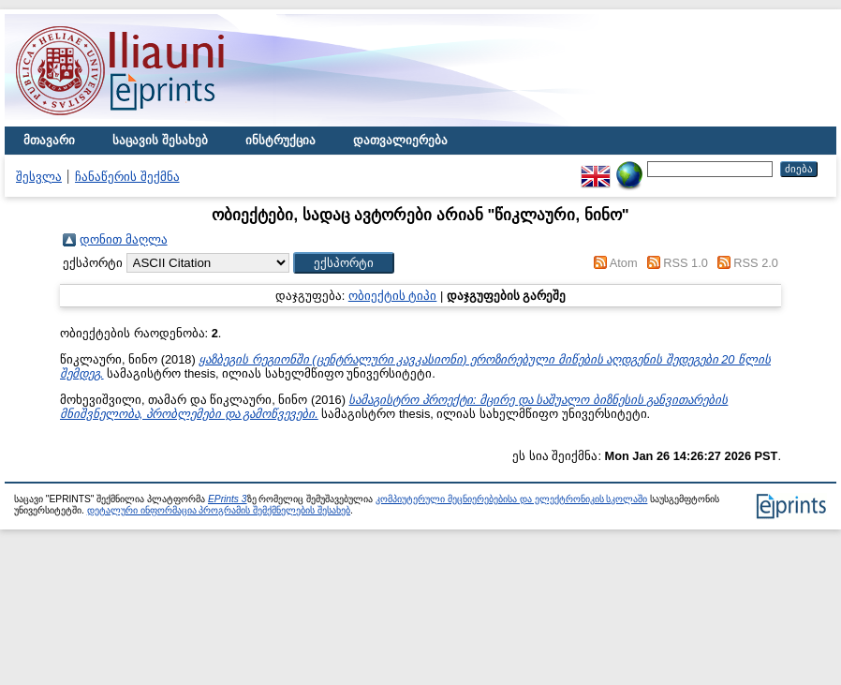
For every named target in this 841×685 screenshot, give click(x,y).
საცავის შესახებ (160, 140)
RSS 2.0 (755, 263)
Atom (624, 263)
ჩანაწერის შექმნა (127, 177)
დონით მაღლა (124, 239)
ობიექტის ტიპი (392, 296)
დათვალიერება (400, 140)
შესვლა (39, 177)
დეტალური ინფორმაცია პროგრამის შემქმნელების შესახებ (218, 510)
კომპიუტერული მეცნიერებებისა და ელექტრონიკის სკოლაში (511, 499)
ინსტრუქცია (280, 140)
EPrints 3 (227, 499)
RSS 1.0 (685, 263)
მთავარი (49, 140)
